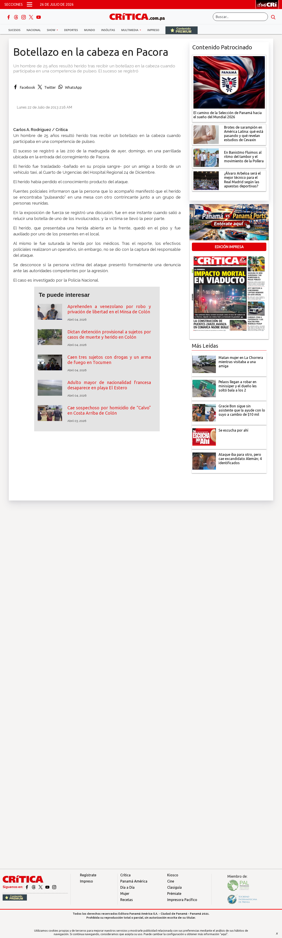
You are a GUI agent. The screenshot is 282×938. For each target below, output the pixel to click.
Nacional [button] (34, 30)
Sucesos (14, 30)
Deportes (71, 30)
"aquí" (224, 934)
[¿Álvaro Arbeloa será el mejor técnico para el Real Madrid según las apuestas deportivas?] (206, 180)
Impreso (153, 30)
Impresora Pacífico (182, 900)
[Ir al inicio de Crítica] (139, 16)
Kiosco (172, 875)
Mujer (124, 894)
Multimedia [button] (130, 30)
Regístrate (88, 875)
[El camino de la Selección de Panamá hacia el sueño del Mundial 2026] (229, 82)
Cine (170, 881)
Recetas (126, 900)
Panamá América (133, 881)
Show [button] (51, 30)
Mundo (89, 30)
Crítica (125, 875)
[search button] (273, 17)
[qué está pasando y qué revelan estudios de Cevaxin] (206, 134)
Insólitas (108, 30)
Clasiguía (174, 887)
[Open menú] (29, 4)
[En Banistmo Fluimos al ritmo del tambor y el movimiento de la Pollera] (206, 157)
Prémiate (174, 894)
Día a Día (127, 887)
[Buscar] (240, 17)
